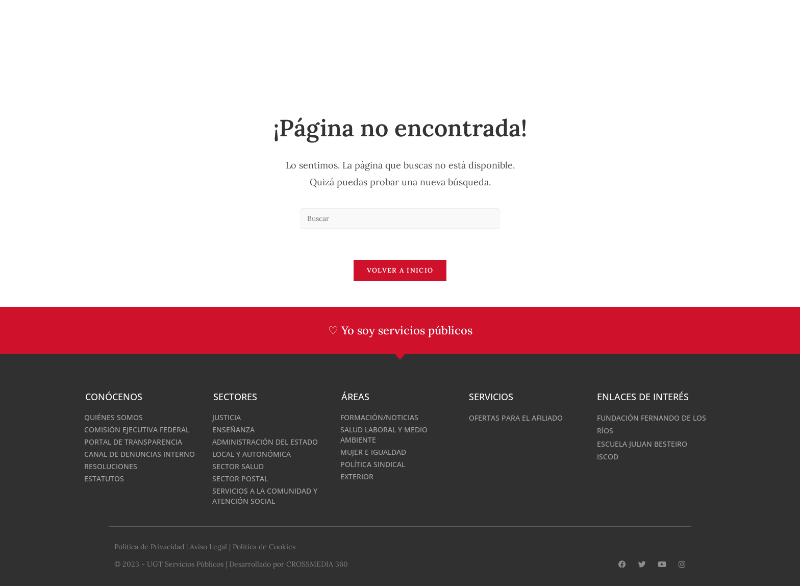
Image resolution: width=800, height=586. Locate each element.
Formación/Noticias (379, 417)
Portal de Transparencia (133, 442)
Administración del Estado (265, 442)
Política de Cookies (264, 546)
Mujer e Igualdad (373, 452)
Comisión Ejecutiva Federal (136, 429)
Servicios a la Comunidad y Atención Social (264, 496)
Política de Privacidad (149, 546)
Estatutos (104, 478)
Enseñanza (233, 429)
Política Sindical (372, 464)
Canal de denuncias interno (139, 454)
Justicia (226, 417)
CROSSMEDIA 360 (317, 564)
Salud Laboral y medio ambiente (384, 435)
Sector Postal (240, 478)
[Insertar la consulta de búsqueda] (400, 218)
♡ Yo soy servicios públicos (400, 330)
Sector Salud (238, 466)
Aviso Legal (208, 546)
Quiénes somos (113, 417)
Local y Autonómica (251, 454)
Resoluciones (110, 466)
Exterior (356, 476)
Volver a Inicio (400, 270)
